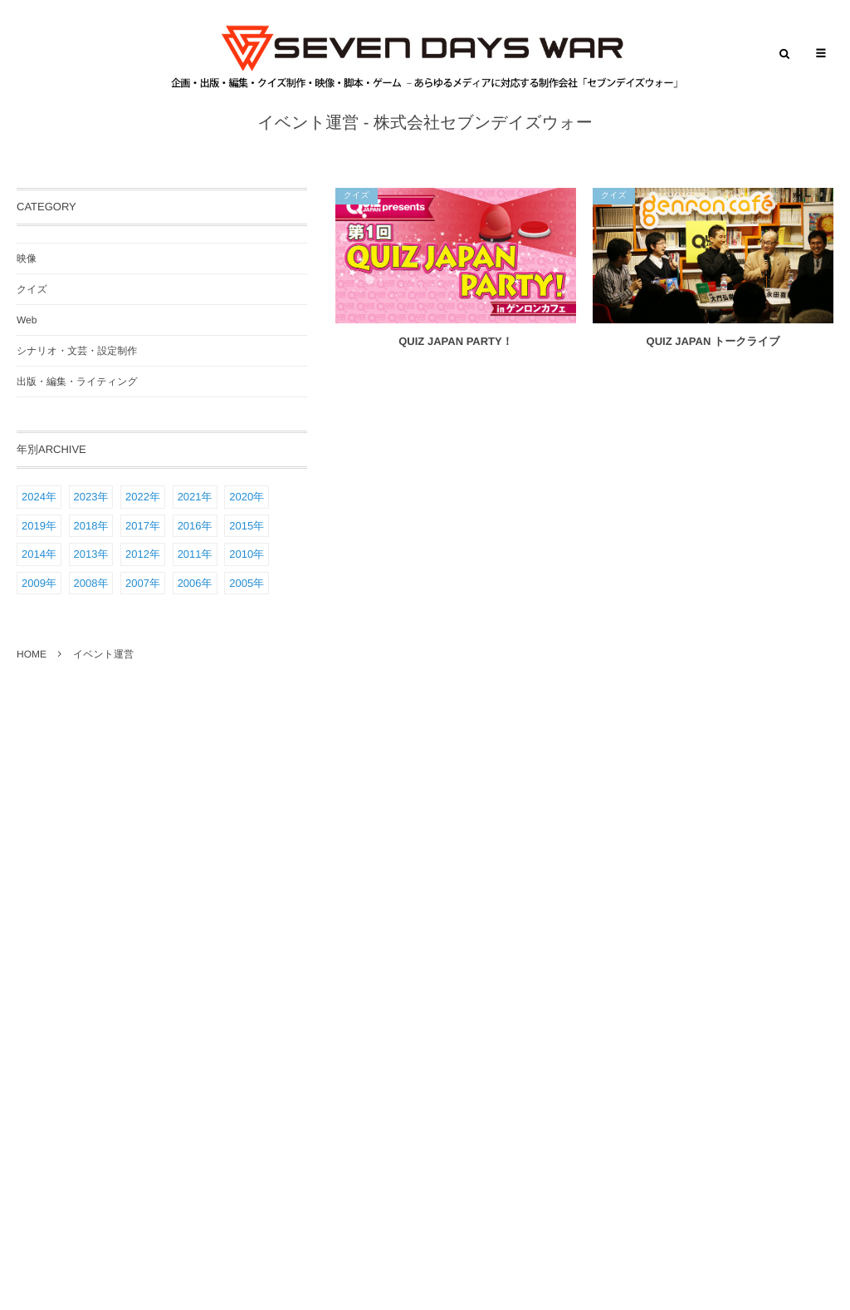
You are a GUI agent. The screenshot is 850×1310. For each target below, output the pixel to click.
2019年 (39, 526)
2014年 (39, 554)
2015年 (246, 526)
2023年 (91, 496)
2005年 (246, 583)
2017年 (142, 526)
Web (27, 320)
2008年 (91, 583)
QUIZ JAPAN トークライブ (713, 341)
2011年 (195, 554)
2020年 (246, 496)
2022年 (142, 496)
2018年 (91, 526)
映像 (27, 258)
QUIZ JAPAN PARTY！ (455, 341)
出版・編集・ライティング (77, 381)
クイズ (356, 195)
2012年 (142, 554)
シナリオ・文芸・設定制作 (77, 351)
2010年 (246, 554)
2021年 (195, 496)
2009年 (39, 583)
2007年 (142, 583)
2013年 (91, 554)
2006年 (195, 583)
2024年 (39, 496)
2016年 (195, 526)
